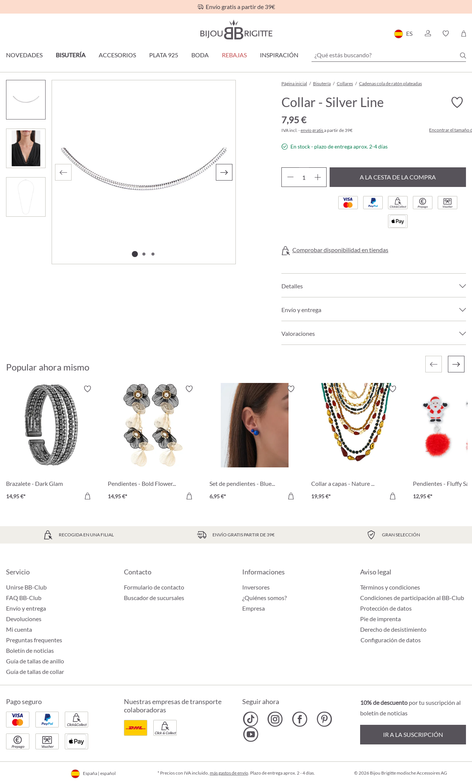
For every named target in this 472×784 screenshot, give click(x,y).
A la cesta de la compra (398, 177)
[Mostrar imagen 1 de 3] (135, 254)
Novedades (24, 54)
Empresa (253, 608)
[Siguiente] (224, 172)
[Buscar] (463, 55)
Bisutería (71, 54)
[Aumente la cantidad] (318, 177)
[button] (428, 33)
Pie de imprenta (380, 618)
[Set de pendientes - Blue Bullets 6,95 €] (254, 443)
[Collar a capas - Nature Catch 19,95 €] (356, 443)
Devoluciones (23, 618)
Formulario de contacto (154, 587)
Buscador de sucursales (154, 597)
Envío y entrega (26, 608)
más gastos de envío (229, 773)
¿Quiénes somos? (264, 597)
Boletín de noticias (30, 650)
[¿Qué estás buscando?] (389, 55)
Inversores (256, 587)
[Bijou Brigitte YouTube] (250, 734)
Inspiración (279, 54)
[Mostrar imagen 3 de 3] (152, 254)
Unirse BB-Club (26, 587)
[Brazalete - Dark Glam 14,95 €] (51, 443)
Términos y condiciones (390, 587)
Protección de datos (386, 608)
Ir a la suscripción (413, 734)
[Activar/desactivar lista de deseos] (457, 102)
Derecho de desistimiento (393, 629)
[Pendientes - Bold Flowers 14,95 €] (153, 443)
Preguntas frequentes (34, 639)
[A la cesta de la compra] (87, 496)
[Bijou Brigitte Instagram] (275, 719)
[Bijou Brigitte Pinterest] (324, 719)
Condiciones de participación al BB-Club (412, 597)
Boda (200, 54)
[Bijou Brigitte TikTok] (250, 719)
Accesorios (117, 54)
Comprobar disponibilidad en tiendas (340, 250)
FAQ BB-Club (23, 597)
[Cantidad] (304, 177)
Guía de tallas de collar (35, 671)
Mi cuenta (19, 629)
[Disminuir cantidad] (290, 177)
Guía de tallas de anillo (35, 661)
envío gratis (312, 130)
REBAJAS (234, 54)
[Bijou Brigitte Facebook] (299, 719)
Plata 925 (163, 54)
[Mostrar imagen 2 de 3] (143, 254)
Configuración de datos (390, 640)
